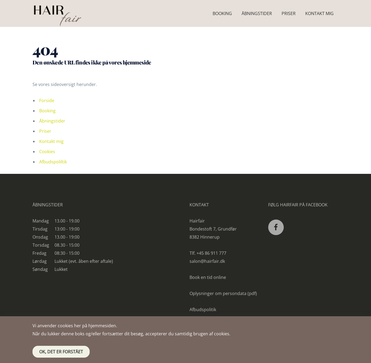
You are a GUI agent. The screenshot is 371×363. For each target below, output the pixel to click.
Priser (45, 131)
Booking (47, 111)
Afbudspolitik (203, 309)
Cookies (47, 151)
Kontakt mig (51, 141)
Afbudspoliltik (53, 162)
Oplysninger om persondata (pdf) (223, 293)
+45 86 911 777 (211, 253)
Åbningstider (52, 121)
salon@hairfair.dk (207, 261)
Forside (46, 100)
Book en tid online (208, 277)
